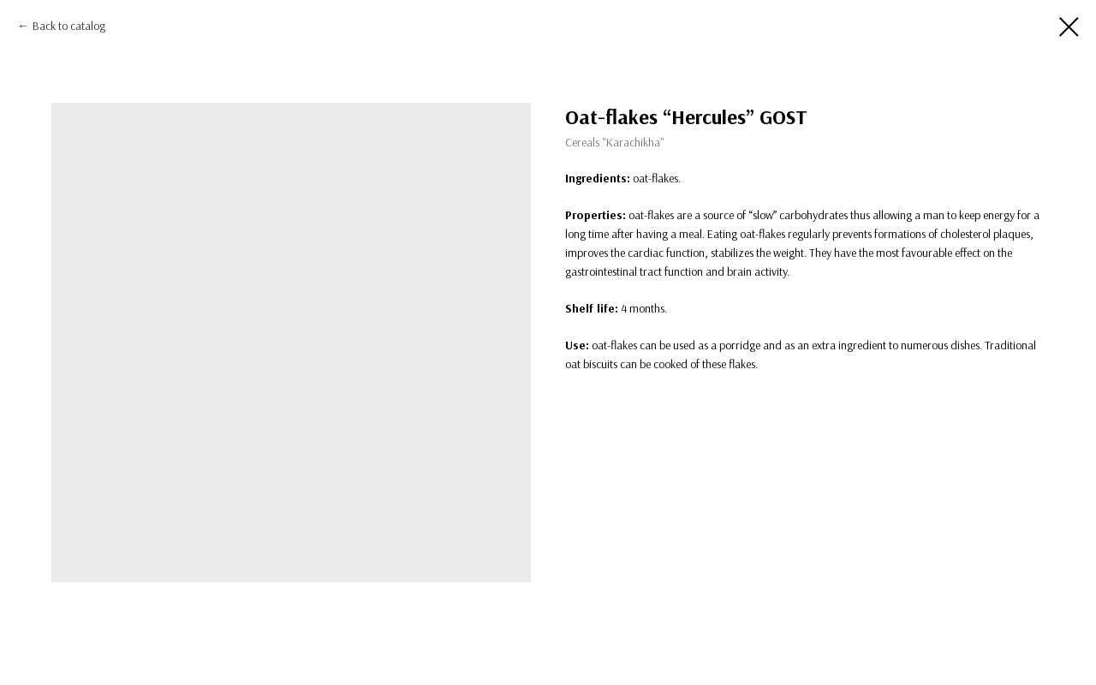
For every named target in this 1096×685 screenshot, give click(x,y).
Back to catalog (69, 25)
